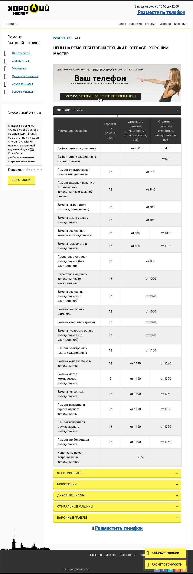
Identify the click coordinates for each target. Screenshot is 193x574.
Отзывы (150, 24)
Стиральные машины (25, 76)
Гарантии (135, 24)
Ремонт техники (62, 37)
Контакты (12, 24)
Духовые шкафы (22, 83)
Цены (122, 24)
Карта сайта (127, 554)
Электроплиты (21, 53)
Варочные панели (23, 91)
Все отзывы (21, 180)
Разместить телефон (161, 12)
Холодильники (21, 60)
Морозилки (19, 68)
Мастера (165, 24)
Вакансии (180, 24)
